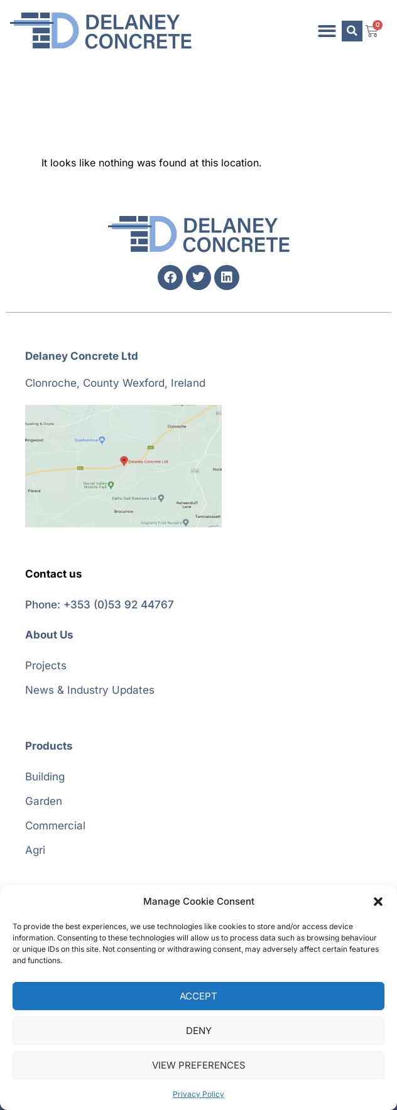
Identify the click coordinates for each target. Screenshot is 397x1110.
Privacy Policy (198, 1094)
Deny (199, 1031)
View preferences (199, 1065)
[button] (378, 901)
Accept (198, 996)
